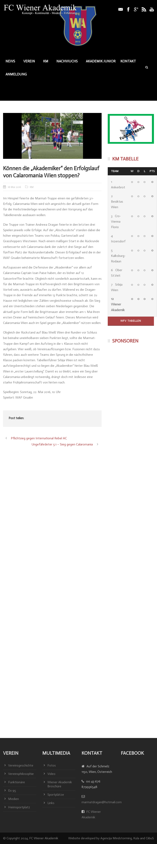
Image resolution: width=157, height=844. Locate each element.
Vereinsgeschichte (20, 765)
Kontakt (128, 61)
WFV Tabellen (130, 320)
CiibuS (150, 838)
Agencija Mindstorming (116, 838)
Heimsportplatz (19, 807)
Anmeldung (16, 74)
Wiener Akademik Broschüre (59, 784)
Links (50, 803)
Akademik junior (101, 61)
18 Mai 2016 (14, 187)
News (10, 61)
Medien (13, 799)
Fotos (51, 765)
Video (51, 774)
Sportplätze (55, 794)
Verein (29, 61)
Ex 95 (12, 790)
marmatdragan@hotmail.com (102, 802)
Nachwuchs (67, 61)
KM (45, 61)
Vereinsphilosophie (21, 774)
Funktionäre (16, 782)
